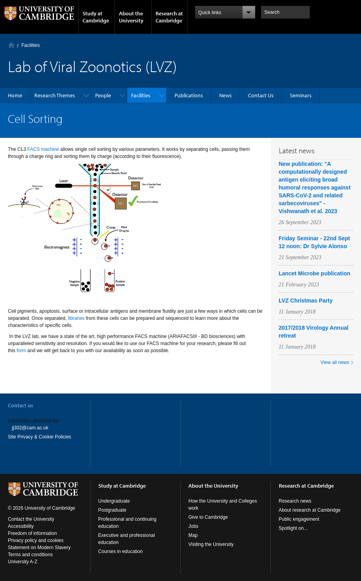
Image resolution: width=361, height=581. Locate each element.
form (21, 350)
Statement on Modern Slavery (39, 547)
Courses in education (120, 551)
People (103, 95)
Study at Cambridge (96, 17)
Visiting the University (211, 544)
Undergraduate (114, 501)
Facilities (30, 45)
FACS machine (43, 149)
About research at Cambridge (310, 510)
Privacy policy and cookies (36, 540)
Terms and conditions (30, 554)
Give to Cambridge (208, 517)
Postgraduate (112, 510)
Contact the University (31, 519)
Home (11, 45)
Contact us (20, 405)
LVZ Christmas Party (306, 300)
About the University (131, 17)
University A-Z (23, 561)
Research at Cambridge (169, 17)
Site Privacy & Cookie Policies (39, 437)
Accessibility (21, 526)
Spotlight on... (293, 528)
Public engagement (299, 519)
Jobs (193, 526)
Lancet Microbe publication (314, 273)
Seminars (301, 95)
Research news (295, 501)
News (225, 95)
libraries (76, 318)
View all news (335, 362)
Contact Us (261, 95)
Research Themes (54, 95)
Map (192, 535)
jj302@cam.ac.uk (30, 428)
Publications (189, 95)
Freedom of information (32, 533)
